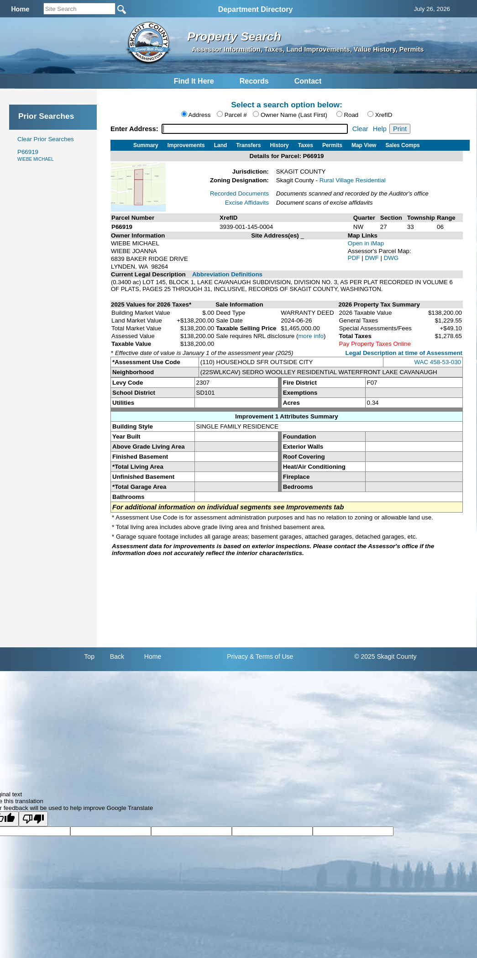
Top (89, 656)
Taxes (305, 145)
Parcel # (236, 114)
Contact (308, 81)
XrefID (384, 114)
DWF (372, 257)
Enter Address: (135, 128)
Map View (363, 145)
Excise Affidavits (247, 202)
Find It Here (194, 81)
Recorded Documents (239, 193)
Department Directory (255, 9)
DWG (391, 257)
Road (351, 114)
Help (380, 128)
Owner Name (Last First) (294, 114)
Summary (145, 145)
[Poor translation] (33, 818)
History (279, 145)
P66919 (35, 155)
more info (311, 336)
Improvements (186, 145)
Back (117, 656)
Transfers (248, 145)
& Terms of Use (271, 656)
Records (254, 81)
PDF (355, 257)
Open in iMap (366, 243)
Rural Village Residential (353, 180)
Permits (332, 145)
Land (220, 145)
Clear (360, 128)
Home (152, 656)
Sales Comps (402, 145)
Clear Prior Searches (45, 139)
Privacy (237, 656)
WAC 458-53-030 (437, 362)
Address (199, 114)
